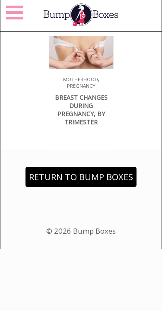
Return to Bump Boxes (81, 177)
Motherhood (80, 79)
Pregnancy (81, 86)
